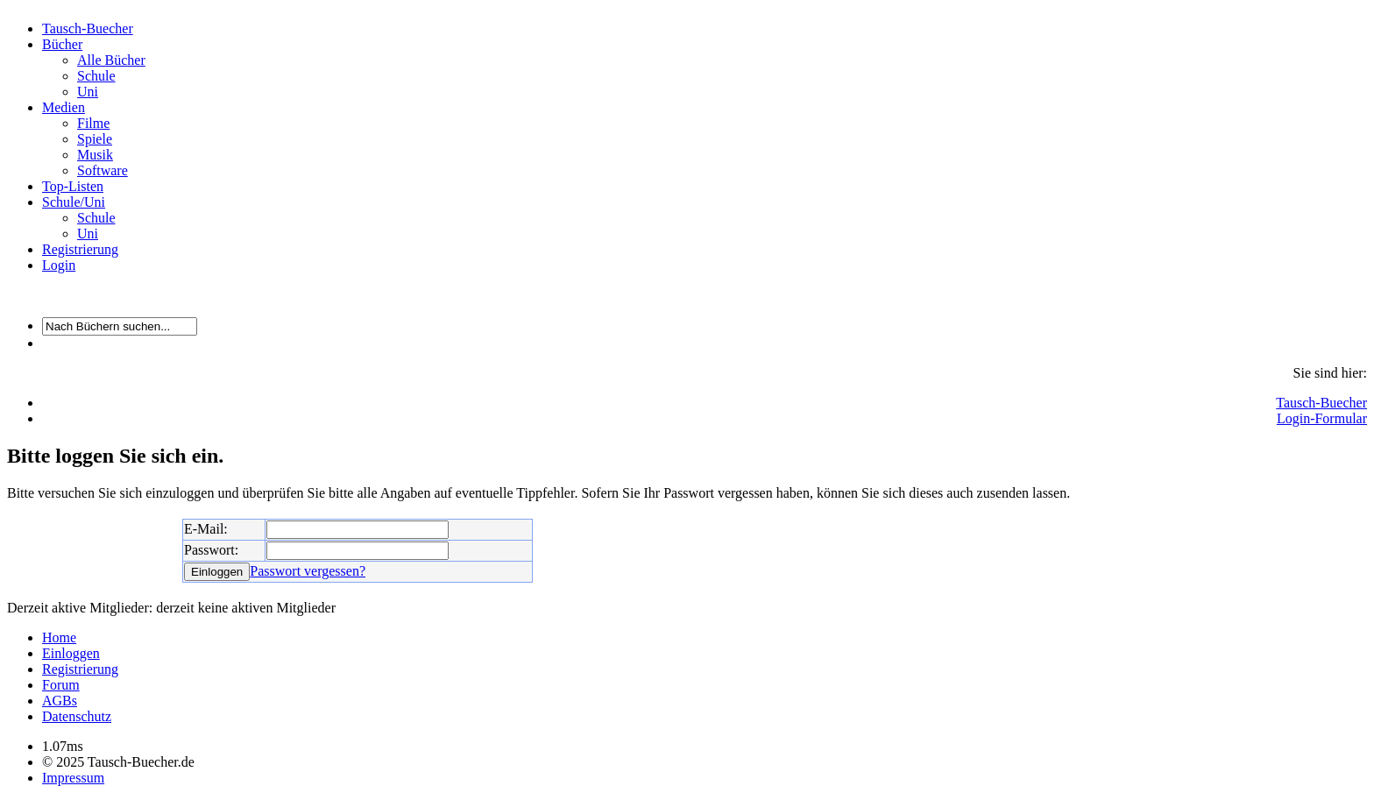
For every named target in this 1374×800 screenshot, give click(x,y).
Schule (96, 75)
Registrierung (80, 249)
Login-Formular (1322, 418)
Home (59, 637)
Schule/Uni (73, 202)
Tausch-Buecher (87, 28)
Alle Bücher (111, 60)
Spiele (94, 138)
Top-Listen (72, 186)
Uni (87, 91)
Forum (61, 684)
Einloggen (71, 653)
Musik (95, 154)
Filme (93, 123)
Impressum (73, 777)
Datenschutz (76, 716)
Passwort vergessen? (307, 570)
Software (102, 170)
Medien (63, 107)
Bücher (62, 44)
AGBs (59, 700)
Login (58, 265)
